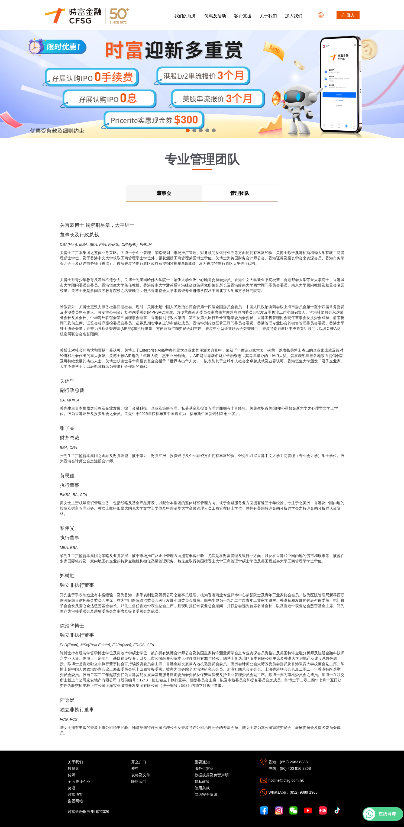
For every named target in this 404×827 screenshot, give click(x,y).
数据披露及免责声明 (212, 775)
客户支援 (242, 16)
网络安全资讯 (206, 794)
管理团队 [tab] (240, 193)
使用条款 (202, 788)
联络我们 (138, 781)
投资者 (73, 768)
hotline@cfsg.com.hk (286, 780)
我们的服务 (185, 16)
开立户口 (138, 762)
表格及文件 (140, 775)
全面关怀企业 (79, 781)
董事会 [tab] (164, 193)
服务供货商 (204, 768)
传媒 (71, 775)
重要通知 (202, 762)
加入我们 (293, 16)
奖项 (71, 788)
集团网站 (75, 801)
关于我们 (268, 16)
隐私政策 (202, 781)
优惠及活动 (215, 16)
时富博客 (75, 794)
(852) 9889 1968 (304, 792)
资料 (135, 768)
